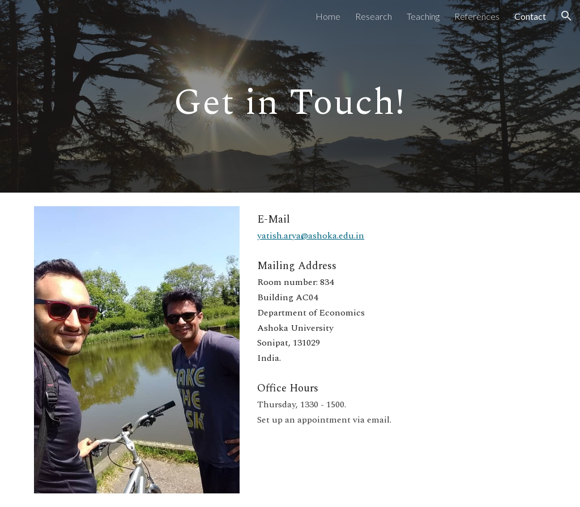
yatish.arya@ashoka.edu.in (310, 235)
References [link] (477, 16)
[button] (566, 15)
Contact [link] (530, 16)
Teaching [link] (423, 16)
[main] (289, 96)
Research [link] (373, 16)
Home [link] (327, 16)
